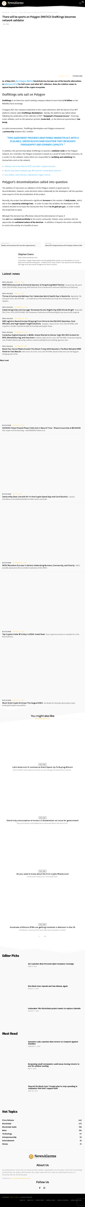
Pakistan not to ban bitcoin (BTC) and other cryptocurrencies (30, 166)
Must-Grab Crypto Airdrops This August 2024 (22, 703)
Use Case (14, 12)
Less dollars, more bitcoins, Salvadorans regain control (27, 175)
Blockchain (5, 12)
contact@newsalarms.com (20, 1178)
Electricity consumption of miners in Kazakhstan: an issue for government (42, 820)
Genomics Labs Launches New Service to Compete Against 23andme (53, 1043)
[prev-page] (39, 936)
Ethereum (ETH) (11, 84)
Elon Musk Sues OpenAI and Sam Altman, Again (48, 986)
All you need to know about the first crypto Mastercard (42, 874)
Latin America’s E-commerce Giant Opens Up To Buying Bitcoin (42, 767)
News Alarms (14, 1197)
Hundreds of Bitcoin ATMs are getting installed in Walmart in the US (42, 927)
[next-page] (44, 936)
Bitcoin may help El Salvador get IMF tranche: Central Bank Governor (33, 171)
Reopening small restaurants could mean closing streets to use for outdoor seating (53, 1065)
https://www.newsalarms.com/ (27, 257)
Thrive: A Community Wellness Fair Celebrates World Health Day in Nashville (36, 296)
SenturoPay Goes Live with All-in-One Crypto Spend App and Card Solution (35, 497)
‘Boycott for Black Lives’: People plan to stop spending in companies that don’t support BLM (52, 1087)
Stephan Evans (77, 76)
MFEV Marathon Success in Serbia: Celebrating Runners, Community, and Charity (38, 565)
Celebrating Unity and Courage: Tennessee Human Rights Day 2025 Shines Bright (38, 310)
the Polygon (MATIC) (24, 81)
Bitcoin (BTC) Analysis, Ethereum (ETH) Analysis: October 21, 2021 (63, 245)
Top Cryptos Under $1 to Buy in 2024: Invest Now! (23, 634)
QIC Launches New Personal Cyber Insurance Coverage (51, 964)
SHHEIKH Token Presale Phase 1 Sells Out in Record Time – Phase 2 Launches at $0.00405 (41, 428)
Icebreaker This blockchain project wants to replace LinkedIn (54, 1008)
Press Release (7, 282)
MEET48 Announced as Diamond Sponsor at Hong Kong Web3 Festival (33, 285)
